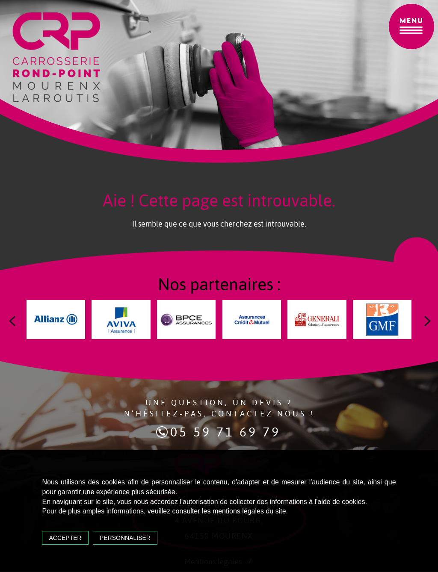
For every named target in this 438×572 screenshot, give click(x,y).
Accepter (66, 536)
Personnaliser (126, 536)
